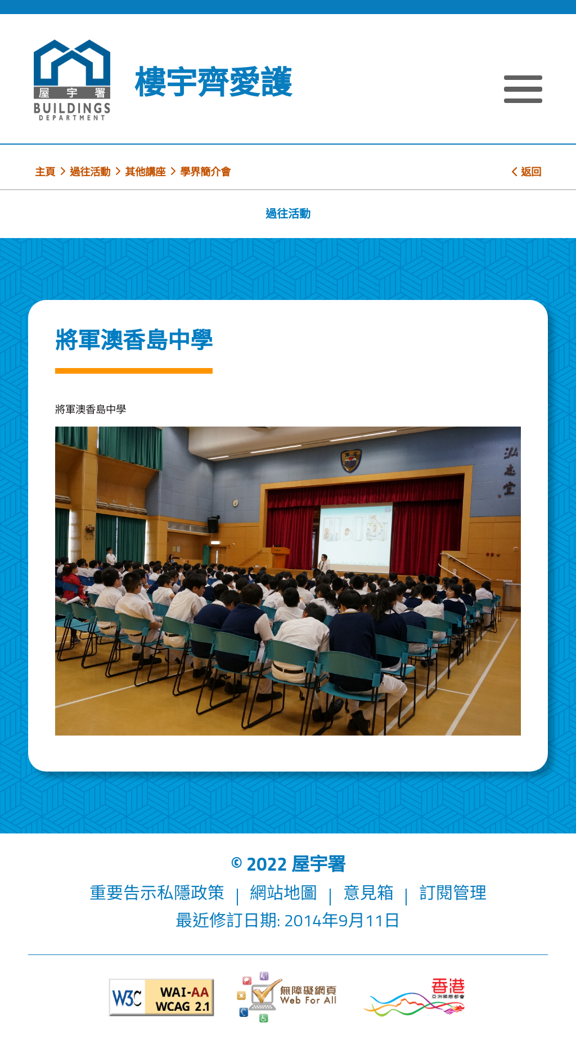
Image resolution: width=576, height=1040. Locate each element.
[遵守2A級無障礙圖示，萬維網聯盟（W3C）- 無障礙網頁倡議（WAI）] (162, 997)
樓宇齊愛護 (212, 82)
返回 (526, 172)
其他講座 (145, 172)
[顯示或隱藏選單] (523, 91)
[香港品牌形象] (414, 997)
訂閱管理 (453, 892)
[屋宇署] (72, 80)
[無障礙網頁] (288, 997)
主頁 (45, 172)
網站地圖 (283, 892)
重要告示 (123, 892)
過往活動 (90, 172)
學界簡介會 (205, 172)
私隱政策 (190, 892)
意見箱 (368, 892)
